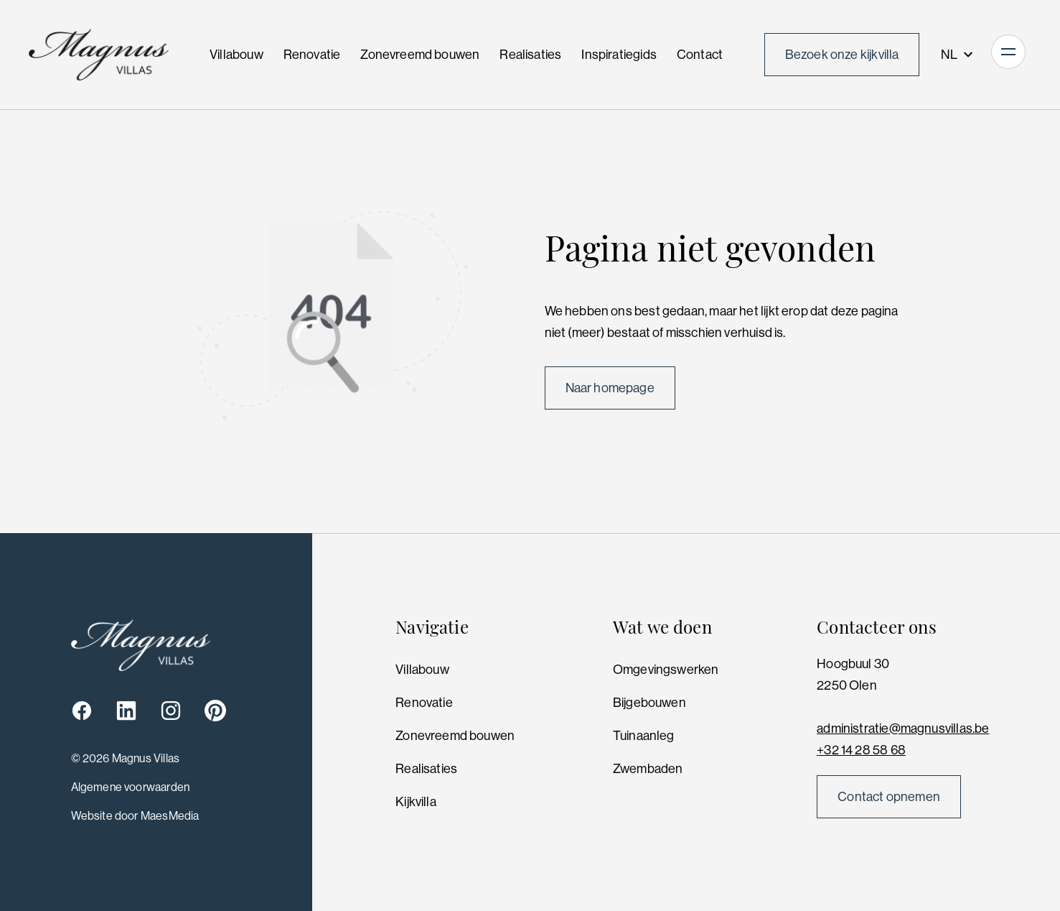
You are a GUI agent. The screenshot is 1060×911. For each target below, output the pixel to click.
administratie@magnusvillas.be (903, 728)
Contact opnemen (889, 797)
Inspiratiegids (619, 54)
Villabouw (236, 54)
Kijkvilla (415, 802)
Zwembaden (648, 769)
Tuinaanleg (644, 736)
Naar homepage (610, 388)
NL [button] (957, 54)
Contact (700, 54)
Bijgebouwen (649, 702)
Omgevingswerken (666, 669)
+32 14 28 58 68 (861, 750)
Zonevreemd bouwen (419, 54)
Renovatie (312, 54)
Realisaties (530, 54)
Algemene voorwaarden (130, 787)
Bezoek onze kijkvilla (842, 54)
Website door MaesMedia (135, 816)
